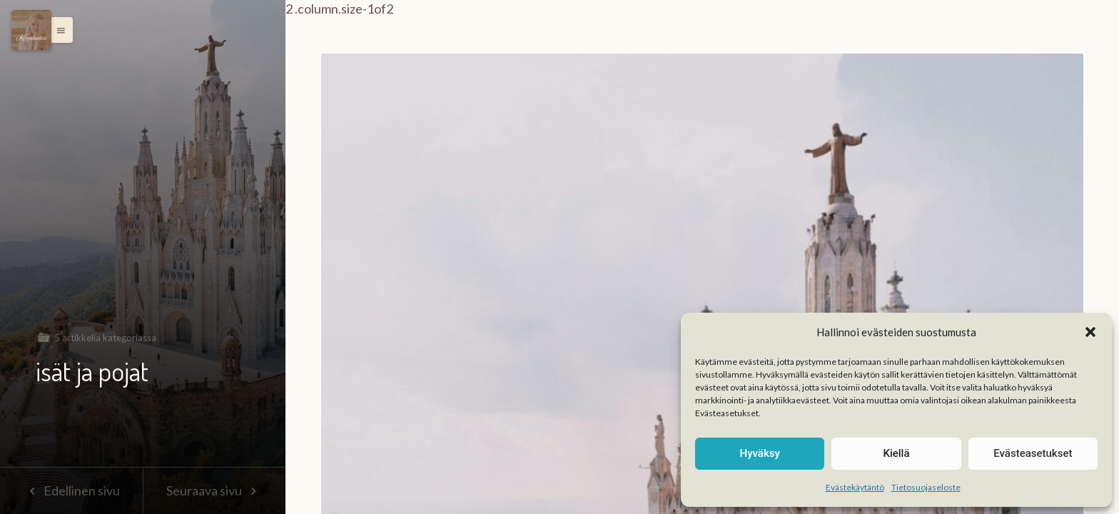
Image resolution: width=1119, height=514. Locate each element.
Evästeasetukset (1032, 453)
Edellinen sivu (71, 490)
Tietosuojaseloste (926, 487)
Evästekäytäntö (855, 487)
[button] (1090, 332)
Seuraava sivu (214, 490)
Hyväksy (760, 453)
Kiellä (896, 453)
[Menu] (31, 30)
